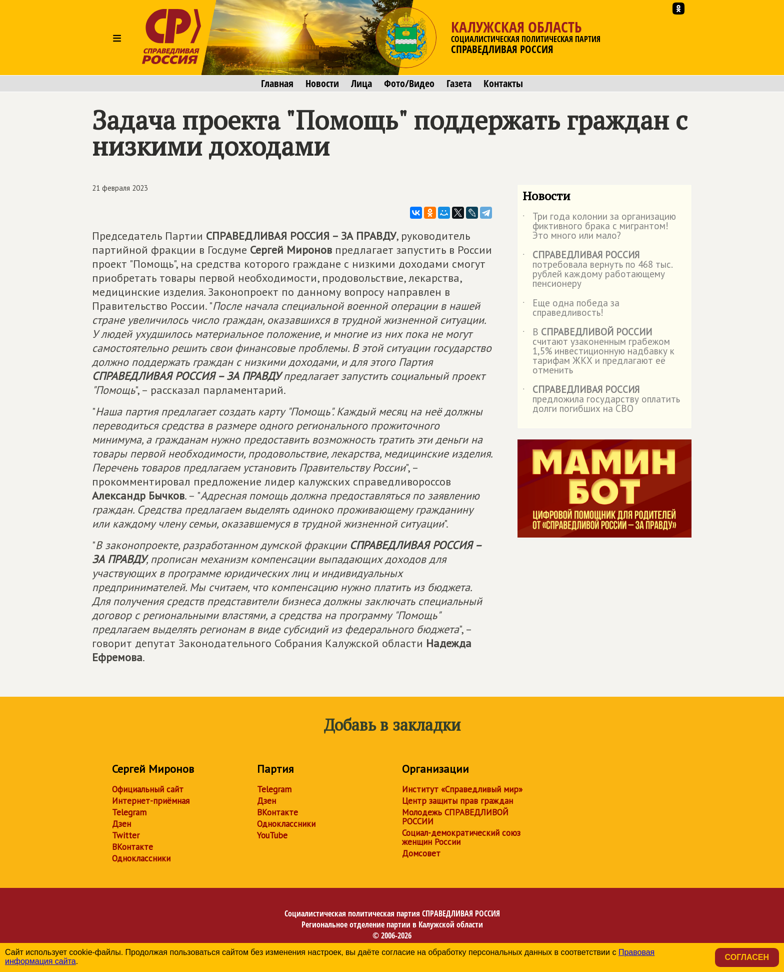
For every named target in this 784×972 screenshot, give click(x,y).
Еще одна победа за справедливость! (571, 308)
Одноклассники (141, 858)
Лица (361, 83)
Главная (277, 83)
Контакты (503, 83)
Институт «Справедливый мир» (462, 789)
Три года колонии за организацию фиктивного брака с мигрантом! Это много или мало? (599, 226)
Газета (459, 83)
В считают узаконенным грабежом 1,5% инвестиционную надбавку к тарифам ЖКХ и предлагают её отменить (598, 351)
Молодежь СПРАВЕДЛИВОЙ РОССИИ (455, 817)
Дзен (121, 823)
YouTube (272, 835)
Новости (322, 83)
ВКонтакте (132, 846)
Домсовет (421, 853)
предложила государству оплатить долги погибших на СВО (601, 399)
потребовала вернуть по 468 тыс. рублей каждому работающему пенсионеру (597, 269)
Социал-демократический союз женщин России (461, 837)
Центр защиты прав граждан (457, 800)
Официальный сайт (148, 789)
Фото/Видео (409, 83)
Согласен (747, 957)
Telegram (129, 812)
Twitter (126, 835)
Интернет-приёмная (151, 800)
